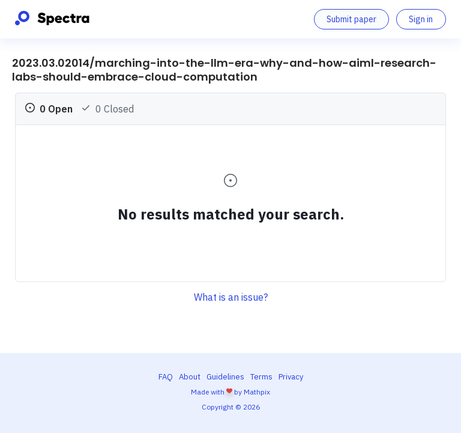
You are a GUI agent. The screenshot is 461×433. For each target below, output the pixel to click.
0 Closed (107, 109)
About (189, 377)
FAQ (165, 377)
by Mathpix (252, 391)
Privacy (291, 377)
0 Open (49, 109)
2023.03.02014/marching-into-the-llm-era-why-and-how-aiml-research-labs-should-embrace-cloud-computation (224, 69)
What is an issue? (231, 297)
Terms (261, 377)
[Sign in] (421, 19)
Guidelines (225, 377)
